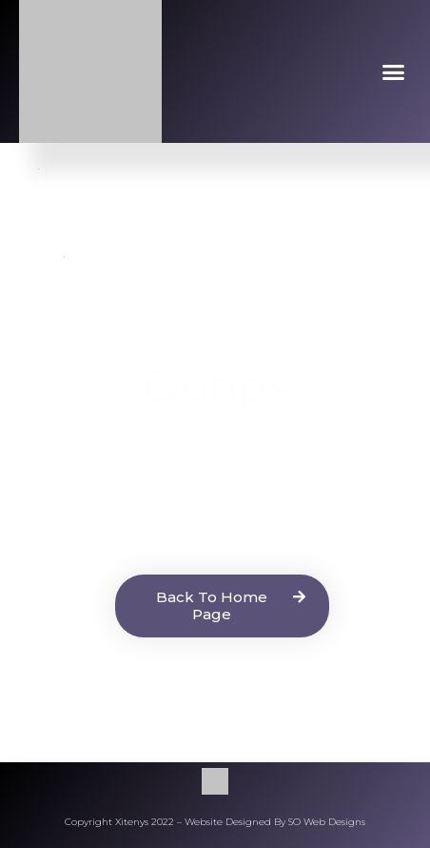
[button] (394, 71)
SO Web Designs (326, 822)
